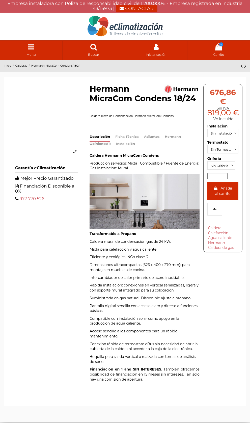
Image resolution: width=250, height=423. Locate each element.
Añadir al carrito (222, 194)
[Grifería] (222, 168)
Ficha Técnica (126, 138)
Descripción (100, 138)
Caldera (214, 231)
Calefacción (218, 236)
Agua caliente (220, 241)
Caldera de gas (221, 251)
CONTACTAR (137, 8)
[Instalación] (222, 134)
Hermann (173, 138)
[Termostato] (222, 151)
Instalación (125, 145)
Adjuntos (152, 138)
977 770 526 (31, 199)
